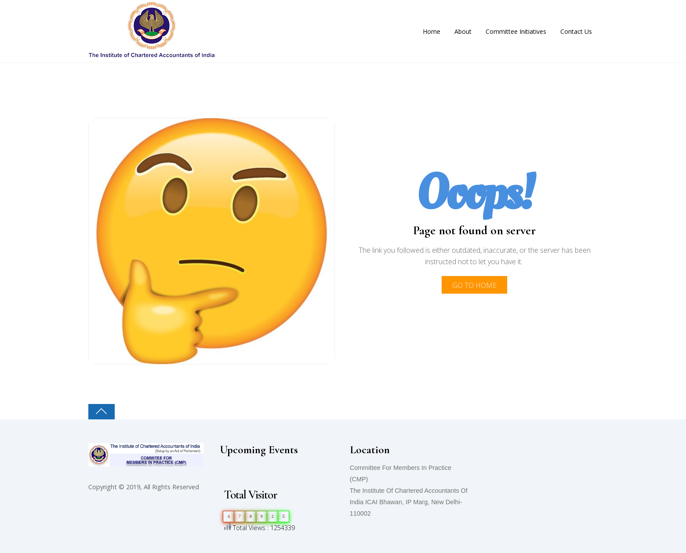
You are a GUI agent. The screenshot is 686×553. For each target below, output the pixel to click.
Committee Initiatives (516, 31)
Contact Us (576, 31)
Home (431, 31)
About (463, 31)
